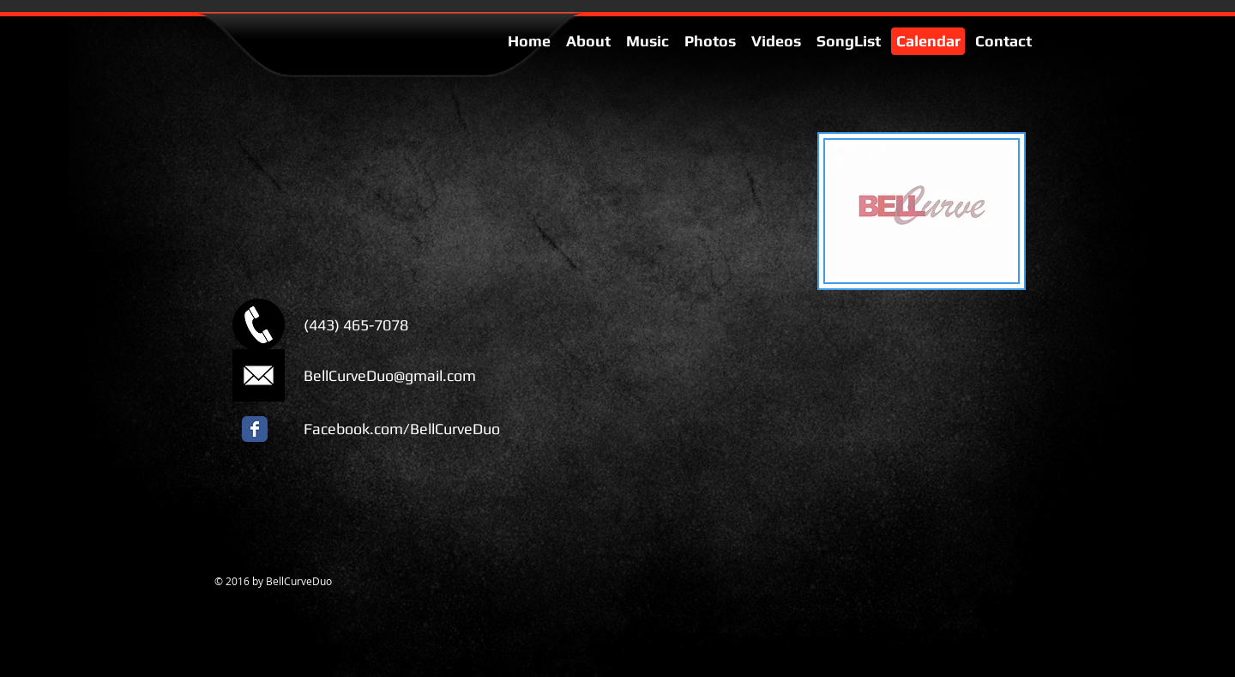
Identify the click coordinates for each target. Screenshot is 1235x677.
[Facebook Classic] (255, 429)
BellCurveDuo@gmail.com (390, 375)
